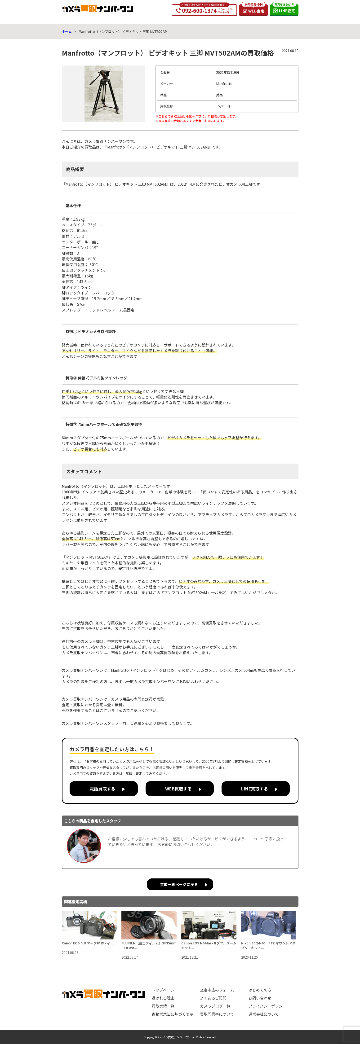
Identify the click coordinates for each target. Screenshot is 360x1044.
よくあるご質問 (213, 998)
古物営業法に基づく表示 (172, 1014)
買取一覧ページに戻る (179, 884)
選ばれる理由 (163, 998)
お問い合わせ (260, 998)
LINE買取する (254, 788)
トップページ (163, 990)
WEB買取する (178, 788)
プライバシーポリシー (267, 1006)
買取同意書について (217, 1014)
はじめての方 (260, 990)
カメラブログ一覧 (215, 1006)
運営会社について (264, 1014)
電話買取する (102, 788)
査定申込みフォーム (217, 990)
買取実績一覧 (163, 1006)
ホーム (67, 31)
